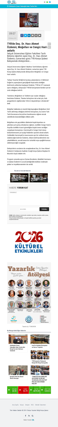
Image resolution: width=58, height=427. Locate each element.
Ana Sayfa (15, 405)
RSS (32, 405)
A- (49, 47)
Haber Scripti (27, 420)
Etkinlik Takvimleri (40, 405)
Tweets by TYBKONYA (29, 326)
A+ (49, 44)
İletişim (27, 405)
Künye (22, 405)
